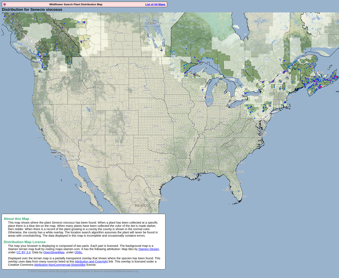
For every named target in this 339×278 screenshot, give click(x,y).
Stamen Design (149, 249)
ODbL (78, 252)
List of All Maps (155, 4)
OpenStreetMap (53, 252)
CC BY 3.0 (24, 252)
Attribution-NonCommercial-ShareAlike (60, 264)
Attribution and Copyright (91, 261)
